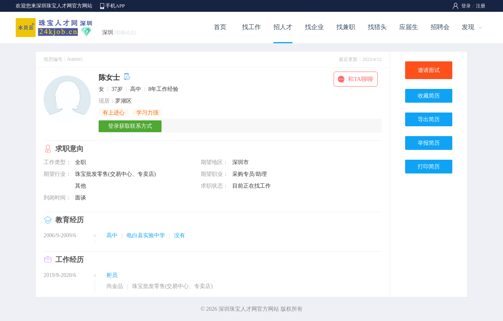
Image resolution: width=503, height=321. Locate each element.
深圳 (119, 32)
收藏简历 (429, 96)
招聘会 (440, 27)
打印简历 (429, 167)
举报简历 (429, 143)
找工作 (251, 27)
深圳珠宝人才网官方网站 (248, 309)
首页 (220, 27)
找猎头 (377, 27)
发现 (468, 27)
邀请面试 (429, 70)
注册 (480, 6)
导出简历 (429, 119)
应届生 (408, 27)
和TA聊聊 (360, 79)
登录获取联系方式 (130, 126)
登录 (466, 6)
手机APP (115, 6)
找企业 (314, 27)
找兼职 (345, 27)
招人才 (283, 27)
